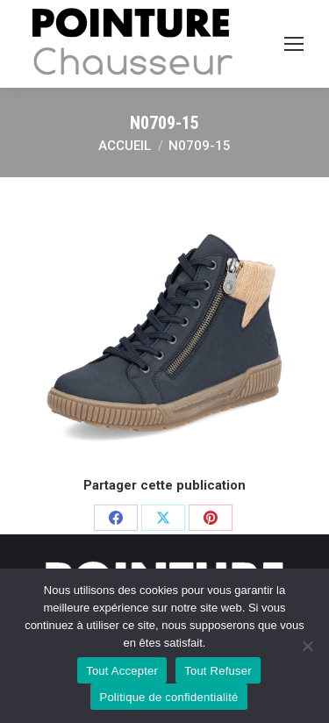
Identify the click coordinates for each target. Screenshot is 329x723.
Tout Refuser (218, 670)
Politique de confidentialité (168, 697)
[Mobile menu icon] (293, 43)
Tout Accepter (122, 670)
